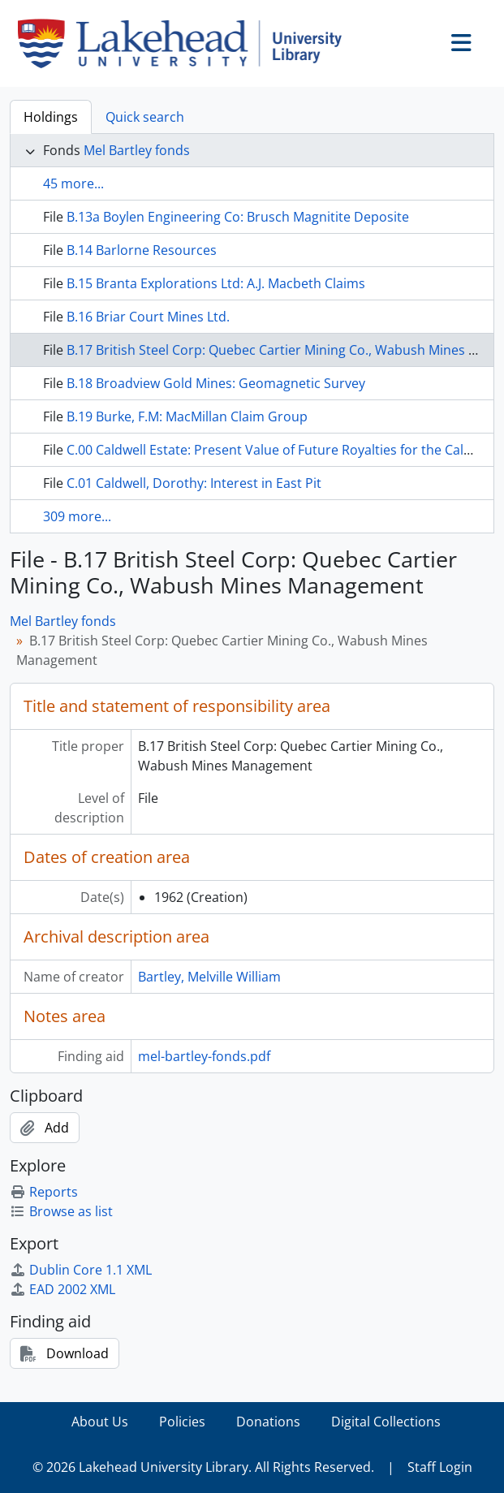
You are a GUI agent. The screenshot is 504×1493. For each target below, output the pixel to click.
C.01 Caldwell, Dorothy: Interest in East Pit (194, 483)
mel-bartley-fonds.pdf (204, 1056)
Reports (44, 1192)
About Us (99, 1421)
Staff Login (439, 1467)
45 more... (73, 183)
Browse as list (61, 1211)
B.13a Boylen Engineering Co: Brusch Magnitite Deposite (238, 217)
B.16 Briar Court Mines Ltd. (148, 317)
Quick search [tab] (145, 117)
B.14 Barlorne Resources (142, 250)
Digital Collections (386, 1421)
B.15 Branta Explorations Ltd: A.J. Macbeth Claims (216, 283)
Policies (182, 1421)
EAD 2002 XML (62, 1289)
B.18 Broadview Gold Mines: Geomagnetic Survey (216, 383)
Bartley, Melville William (209, 977)
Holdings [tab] (51, 117)
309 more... (77, 516)
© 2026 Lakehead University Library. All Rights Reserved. (203, 1467)
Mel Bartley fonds (137, 150)
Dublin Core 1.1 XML (81, 1270)
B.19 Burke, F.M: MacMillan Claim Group (187, 416)
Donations (268, 1421)
